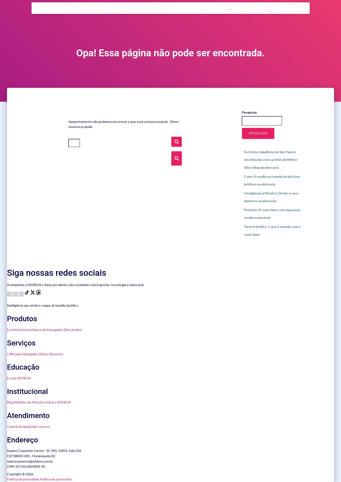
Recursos (56, 354)
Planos (44, 354)
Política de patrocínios (56, 479)
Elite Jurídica (73, 330)
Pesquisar (249, 112)
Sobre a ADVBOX (58, 402)
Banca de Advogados (48, 330)
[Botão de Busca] (176, 158)
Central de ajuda (19, 426)
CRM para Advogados (22, 354)
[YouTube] (16, 294)
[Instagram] (10, 294)
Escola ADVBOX (19, 378)
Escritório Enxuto (19, 330)
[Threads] (38, 294)
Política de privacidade (23, 479)
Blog (10, 402)
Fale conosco (40, 426)
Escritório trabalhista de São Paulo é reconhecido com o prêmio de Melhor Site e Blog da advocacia (270, 159)
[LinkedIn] (21, 294)
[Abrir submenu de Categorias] (227, 8)
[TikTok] (27, 294)
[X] (33, 294)
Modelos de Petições (29, 402)
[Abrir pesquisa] (269, 8)
